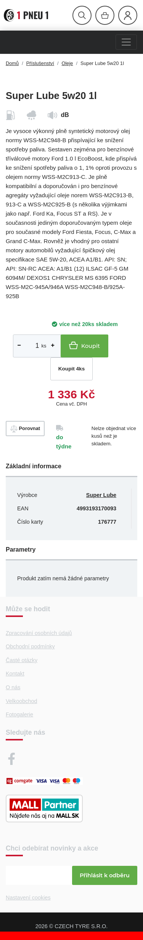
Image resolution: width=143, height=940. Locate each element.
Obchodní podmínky (30, 646)
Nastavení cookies (28, 898)
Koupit (84, 345)
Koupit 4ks (71, 369)
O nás (13, 687)
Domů (12, 63)
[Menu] (126, 42)
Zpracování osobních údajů (39, 633)
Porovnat (25, 428)
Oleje (67, 63)
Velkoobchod (21, 701)
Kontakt (15, 674)
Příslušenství (40, 63)
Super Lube (101, 495)
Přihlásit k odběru (105, 875)
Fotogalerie (19, 714)
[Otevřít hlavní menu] (82, 15)
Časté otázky (21, 660)
